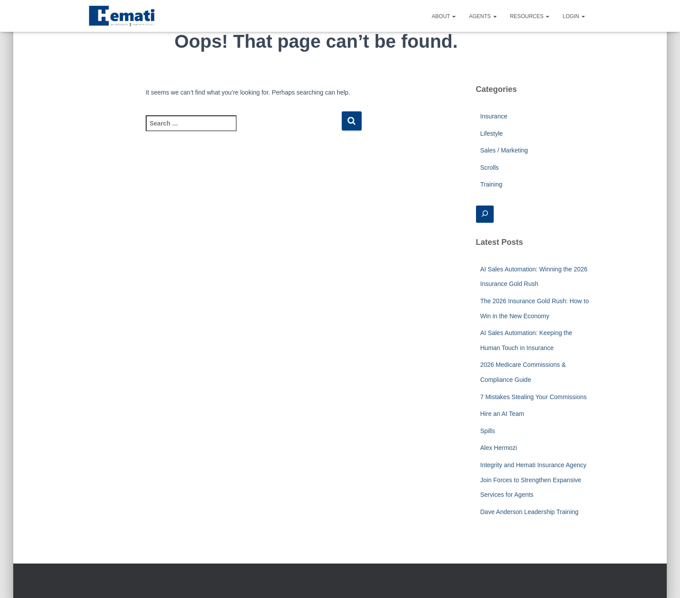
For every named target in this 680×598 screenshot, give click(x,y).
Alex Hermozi (498, 447)
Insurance (493, 116)
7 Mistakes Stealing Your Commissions (533, 396)
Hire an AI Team (502, 413)
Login (574, 16)
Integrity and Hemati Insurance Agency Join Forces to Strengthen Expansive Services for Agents (533, 479)
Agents (483, 16)
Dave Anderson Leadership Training (529, 511)
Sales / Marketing (504, 150)
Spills (487, 430)
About (444, 16)
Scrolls (489, 167)
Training (491, 184)
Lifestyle (491, 133)
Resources (529, 16)
